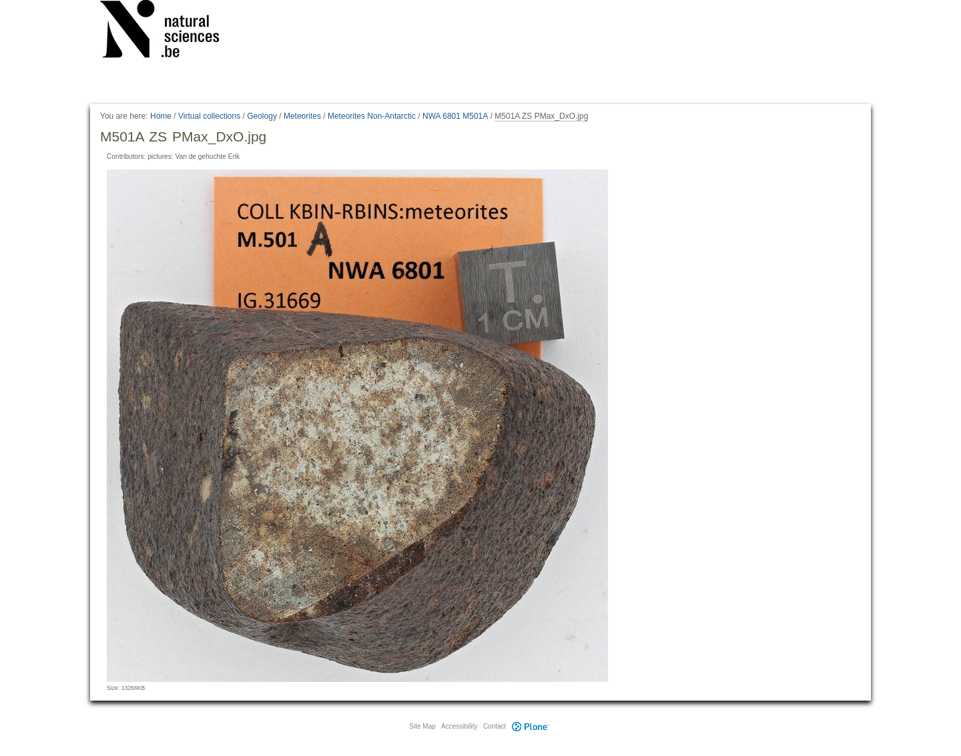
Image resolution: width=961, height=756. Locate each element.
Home (161, 116)
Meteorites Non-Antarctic (372, 116)
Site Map (422, 726)
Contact (494, 726)
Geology (262, 116)
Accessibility (459, 726)
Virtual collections (209, 116)
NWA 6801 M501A (455, 116)
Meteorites (302, 116)
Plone (530, 726)
